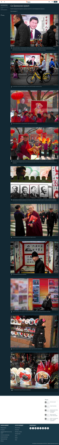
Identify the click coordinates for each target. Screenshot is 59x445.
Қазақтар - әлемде (18, 431)
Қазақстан (17, 429)
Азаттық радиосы (4, 9)
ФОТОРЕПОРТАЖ (4, 5)
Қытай (16, 437)
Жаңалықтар (17, 427)
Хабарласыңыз (3, 427)
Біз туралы (3, 429)
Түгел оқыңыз (13, 11)
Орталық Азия (17, 433)
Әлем (16, 439)
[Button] (2, 15)
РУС (52, 1)
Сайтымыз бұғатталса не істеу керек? (6, 432)
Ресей (16, 435)
